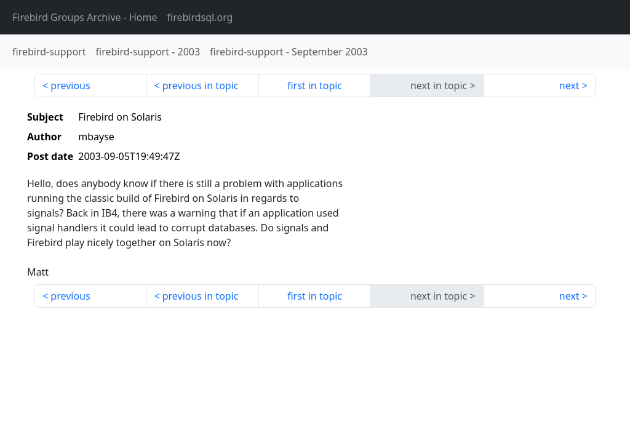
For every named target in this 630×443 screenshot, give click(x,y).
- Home (85, 17)
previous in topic (200, 85)
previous (70, 85)
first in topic (314, 85)
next (569, 85)
